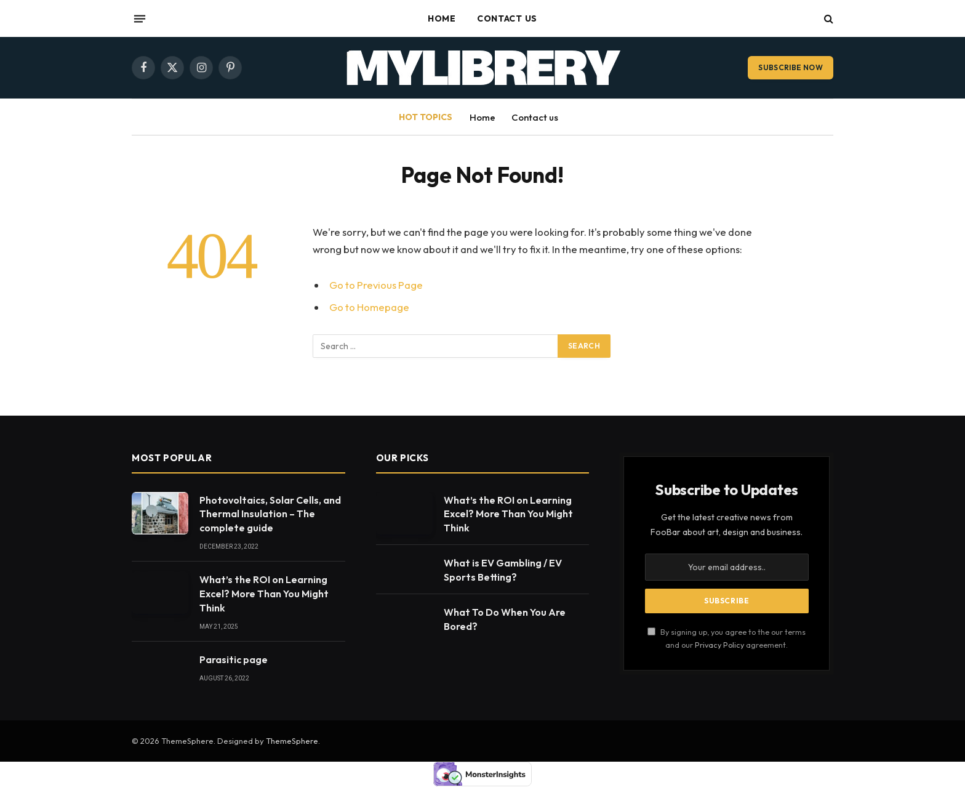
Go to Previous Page (376, 284)
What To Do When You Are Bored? (505, 619)
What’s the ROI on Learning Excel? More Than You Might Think (264, 593)
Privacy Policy (719, 645)
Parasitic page (233, 659)
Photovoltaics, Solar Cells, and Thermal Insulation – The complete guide (270, 514)
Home (442, 18)
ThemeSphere (292, 741)
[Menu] (139, 18)
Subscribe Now (790, 67)
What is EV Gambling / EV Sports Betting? (503, 570)
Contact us (507, 18)
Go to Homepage (369, 306)
